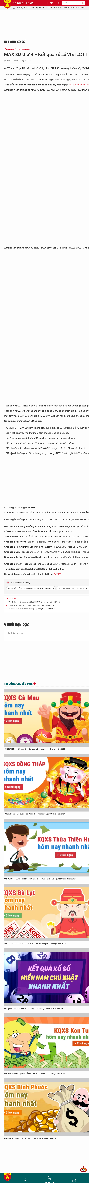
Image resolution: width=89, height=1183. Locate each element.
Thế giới (49, 8)
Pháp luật (58, 8)
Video (66, 8)
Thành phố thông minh (80, 8)
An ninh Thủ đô (23, 3)
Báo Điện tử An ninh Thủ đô (7, 4)
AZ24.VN (58, 574)
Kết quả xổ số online (79, 84)
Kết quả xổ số (14, 41)
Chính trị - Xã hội (37, 8)
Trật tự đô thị (22, 8)
